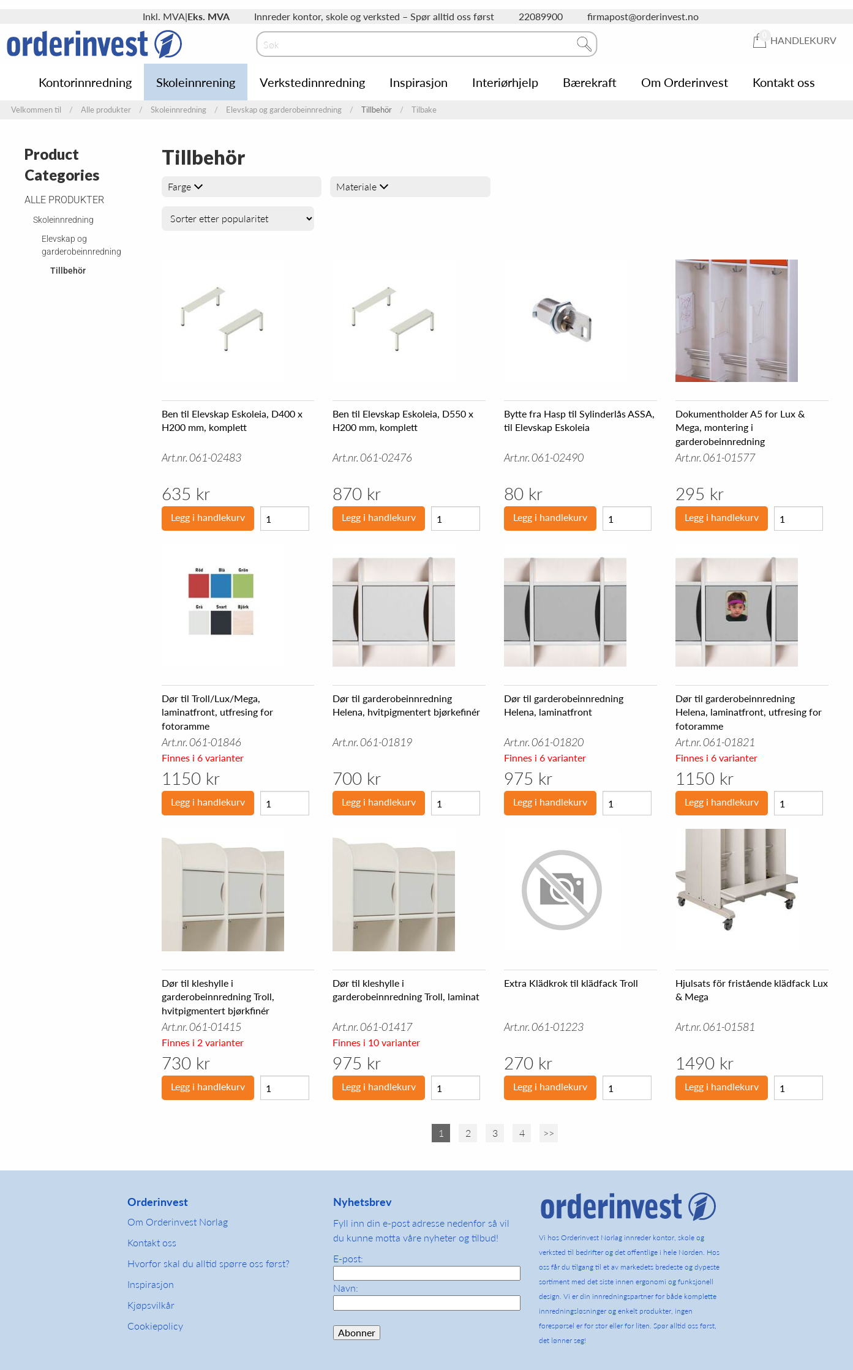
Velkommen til (36, 110)
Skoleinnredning (178, 110)
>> (548, 1133)
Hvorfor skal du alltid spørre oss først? (208, 1263)
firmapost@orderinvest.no (643, 16)
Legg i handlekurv (208, 517)
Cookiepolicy (155, 1325)
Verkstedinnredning (312, 82)
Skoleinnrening (195, 82)
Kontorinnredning (85, 82)
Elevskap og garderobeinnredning (284, 110)
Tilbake (424, 110)
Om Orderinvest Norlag (177, 1221)
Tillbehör (68, 270)
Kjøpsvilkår (151, 1305)
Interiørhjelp (505, 82)
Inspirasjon (418, 82)
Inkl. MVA (164, 16)
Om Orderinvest (684, 82)
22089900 (541, 16)
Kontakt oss (784, 82)
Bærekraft (590, 82)
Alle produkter (106, 110)
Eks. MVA (208, 16)
